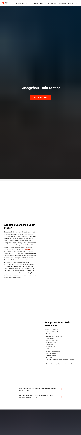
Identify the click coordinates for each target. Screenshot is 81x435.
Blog (77, 3)
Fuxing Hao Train (36, 3)
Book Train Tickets (66, 3)
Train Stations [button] (50, 3)
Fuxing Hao (27, 249)
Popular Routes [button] (21, 3)
